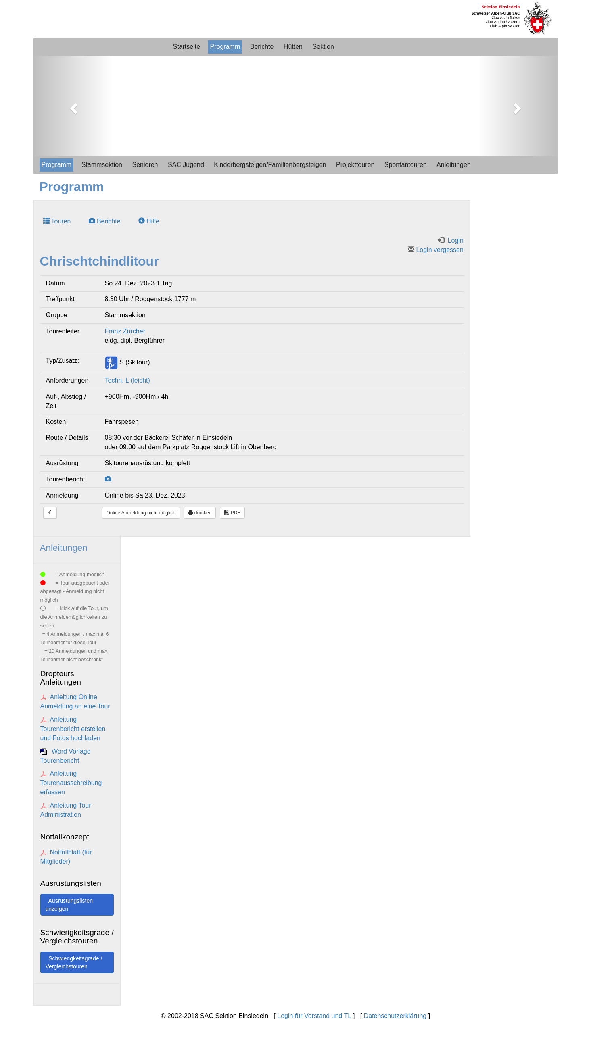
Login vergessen (436, 249)
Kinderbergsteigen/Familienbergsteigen (270, 164)
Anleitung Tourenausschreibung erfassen (71, 782)
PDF (232, 513)
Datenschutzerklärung (395, 1015)
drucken (199, 513)
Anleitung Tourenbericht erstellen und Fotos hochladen (73, 728)
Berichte (262, 46)
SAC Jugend (186, 164)
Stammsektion (101, 164)
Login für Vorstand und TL (314, 1015)
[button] (72, 106)
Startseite (186, 46)
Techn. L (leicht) (127, 380)
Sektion (323, 46)
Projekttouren (355, 164)
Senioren (145, 164)
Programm (225, 46)
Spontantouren (405, 164)
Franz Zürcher (125, 331)
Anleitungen (453, 164)
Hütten (293, 46)
